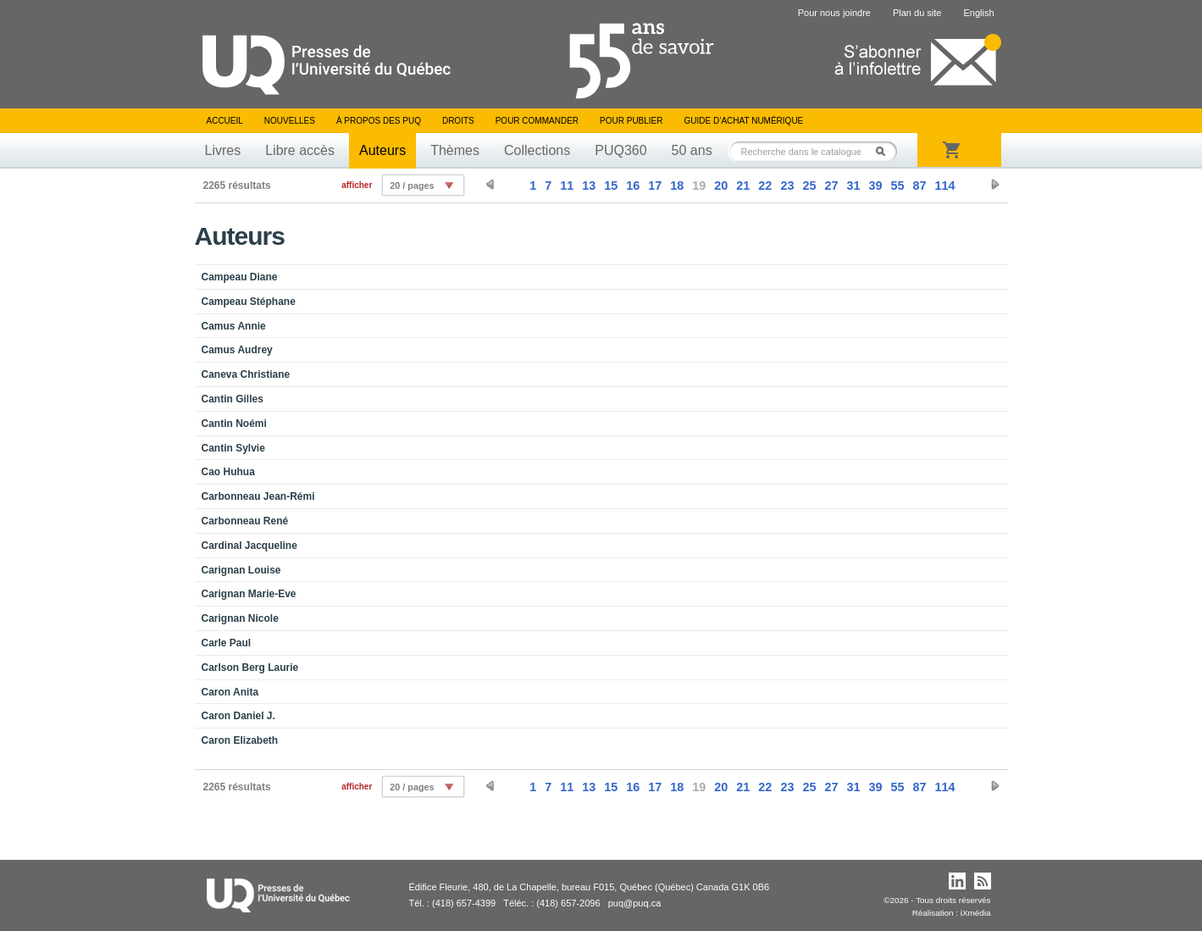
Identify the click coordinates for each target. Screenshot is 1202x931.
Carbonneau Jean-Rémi (258, 496)
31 (853, 185)
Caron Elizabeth (240, 740)
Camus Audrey (237, 350)
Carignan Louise (241, 570)
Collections (537, 150)
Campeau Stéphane (249, 302)
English (978, 13)
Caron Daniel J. (238, 716)
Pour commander (537, 120)
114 (944, 185)
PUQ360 (620, 150)
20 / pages (412, 185)
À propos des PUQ (378, 120)
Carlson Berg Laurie (250, 667)
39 (875, 185)
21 (743, 185)
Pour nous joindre (834, 13)
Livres (223, 150)
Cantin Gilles (232, 399)
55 (897, 185)
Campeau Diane (240, 277)
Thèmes (454, 150)
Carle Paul (227, 643)
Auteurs (382, 150)
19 (699, 185)
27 (831, 185)
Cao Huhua (228, 472)
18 (677, 185)
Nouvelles (289, 120)
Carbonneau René (245, 521)
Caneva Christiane (246, 374)
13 (588, 185)
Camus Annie (234, 326)
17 (655, 185)
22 (765, 185)
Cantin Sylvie (233, 448)
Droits (458, 120)
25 (809, 185)
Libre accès (300, 150)
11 (566, 185)
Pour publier (631, 120)
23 (787, 185)
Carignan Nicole (240, 618)
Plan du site (917, 13)
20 (721, 185)
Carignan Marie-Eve (249, 594)
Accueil (225, 120)
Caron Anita (230, 692)
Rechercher (885, 151)
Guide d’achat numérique (744, 120)
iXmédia (976, 912)
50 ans (692, 150)
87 (919, 185)
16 (633, 185)
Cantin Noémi (234, 423)
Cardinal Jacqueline (249, 545)
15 (611, 185)
